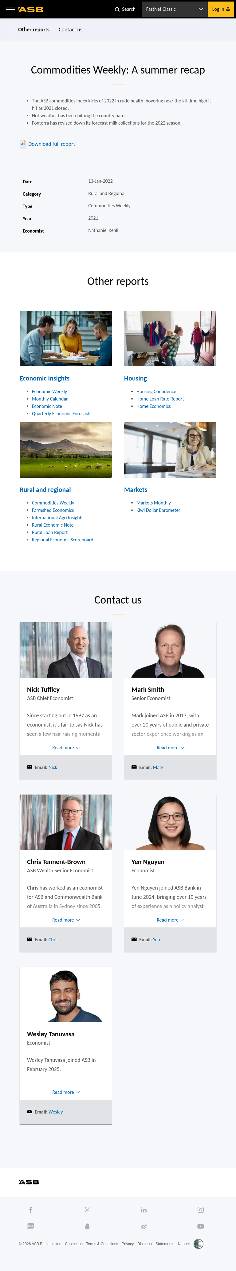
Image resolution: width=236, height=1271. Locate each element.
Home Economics (153, 406)
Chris (52, 939)
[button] (10, 9)
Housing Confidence (156, 391)
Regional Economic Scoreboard (62, 540)
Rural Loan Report (50, 532)
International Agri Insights (57, 517)
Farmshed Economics (53, 510)
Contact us (70, 29)
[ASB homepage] (31, 9)
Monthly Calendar (50, 399)
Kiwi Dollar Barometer (158, 510)
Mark (157, 767)
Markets (135, 489)
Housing (135, 378)
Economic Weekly (49, 391)
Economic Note (47, 406)
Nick (52, 767)
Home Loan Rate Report (160, 399)
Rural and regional (45, 489)
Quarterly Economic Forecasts (61, 413)
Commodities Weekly (53, 503)
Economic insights (44, 378)
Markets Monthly (153, 503)
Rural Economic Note (53, 525)
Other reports (33, 29)
